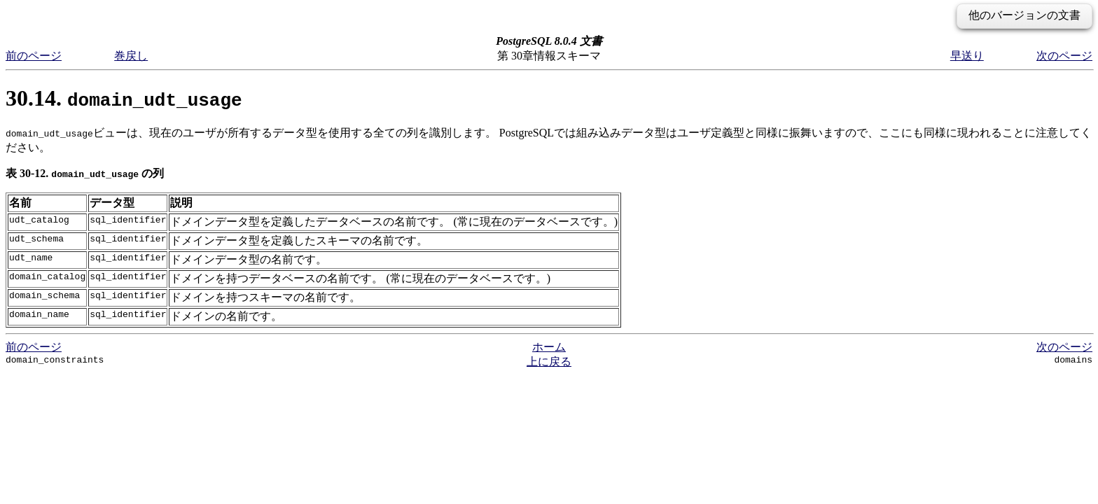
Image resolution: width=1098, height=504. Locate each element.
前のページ (34, 56)
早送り (967, 56)
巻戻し (131, 56)
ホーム (549, 347)
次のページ (1064, 56)
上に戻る (549, 362)
